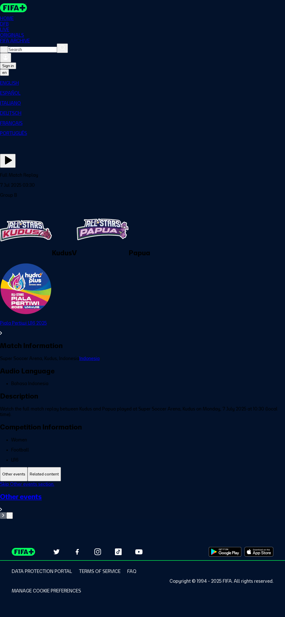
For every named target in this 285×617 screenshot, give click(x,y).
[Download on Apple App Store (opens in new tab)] (258, 552)
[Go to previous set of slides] (3, 515)
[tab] (14, 474)
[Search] (62, 48)
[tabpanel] (142, 500)
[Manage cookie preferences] (46, 590)
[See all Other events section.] (142, 502)
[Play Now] (8, 161)
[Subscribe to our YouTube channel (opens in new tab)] (139, 552)
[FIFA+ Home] (13, 8)
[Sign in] (5, 57)
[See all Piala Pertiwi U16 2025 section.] (142, 328)
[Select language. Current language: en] (4, 72)
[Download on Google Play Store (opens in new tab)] (225, 552)
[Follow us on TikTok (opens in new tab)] (118, 552)
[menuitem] (142, 83)
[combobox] (32, 49)
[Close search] (4, 49)
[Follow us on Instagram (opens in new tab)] (98, 552)
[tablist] (142, 474)
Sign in (8, 65)
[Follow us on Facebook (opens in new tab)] (77, 552)
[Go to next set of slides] (9, 515)
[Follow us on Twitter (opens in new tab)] (56, 552)
